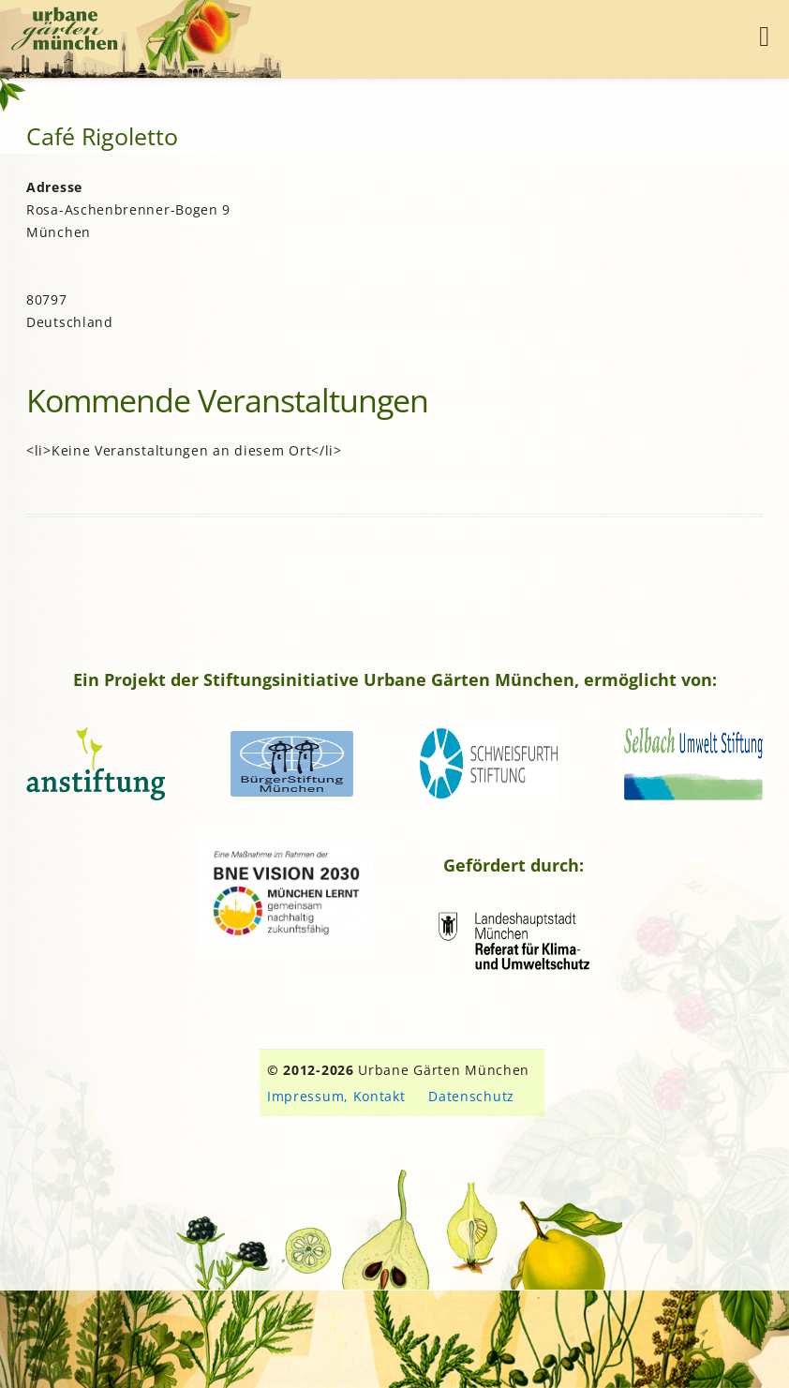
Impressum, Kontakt (336, 1096)
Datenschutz (471, 1096)
